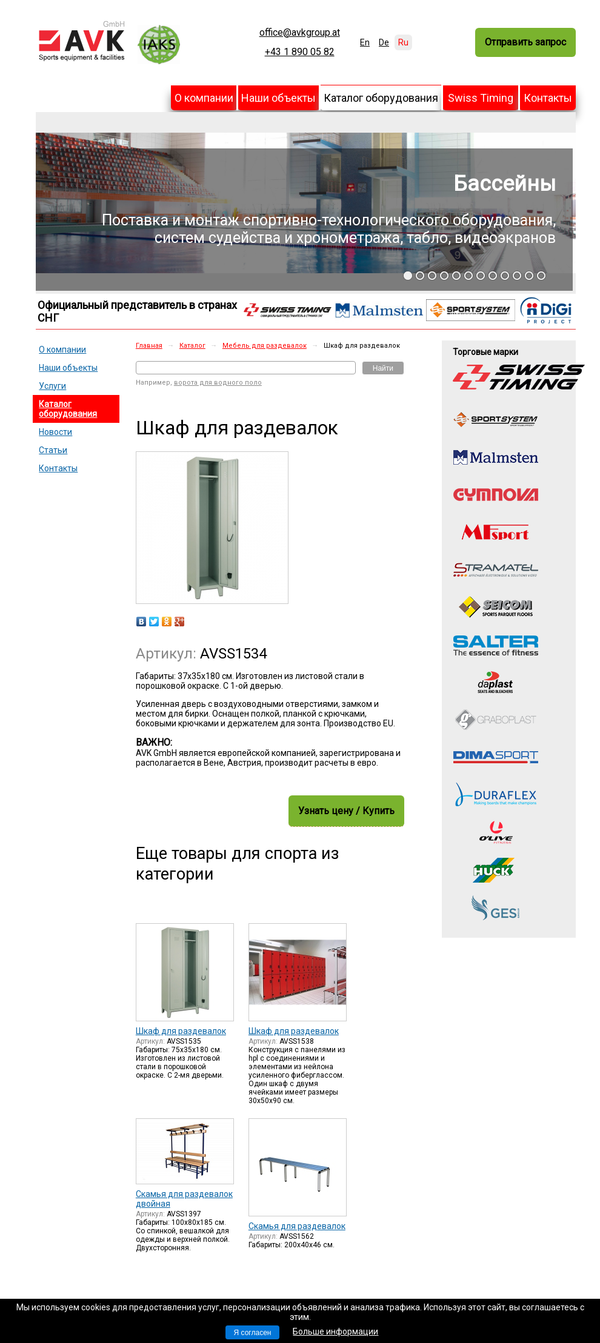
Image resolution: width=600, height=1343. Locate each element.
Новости (55, 432)
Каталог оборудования (381, 97)
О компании (204, 97)
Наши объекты (278, 97)
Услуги (52, 386)
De (384, 42)
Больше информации (335, 1331)
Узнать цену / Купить (346, 811)
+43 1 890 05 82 (300, 52)
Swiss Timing (480, 97)
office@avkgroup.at (299, 33)
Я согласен (253, 1332)
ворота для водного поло (218, 382)
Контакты (548, 97)
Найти (383, 368)
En (365, 42)
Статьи (53, 450)
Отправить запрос (525, 42)
